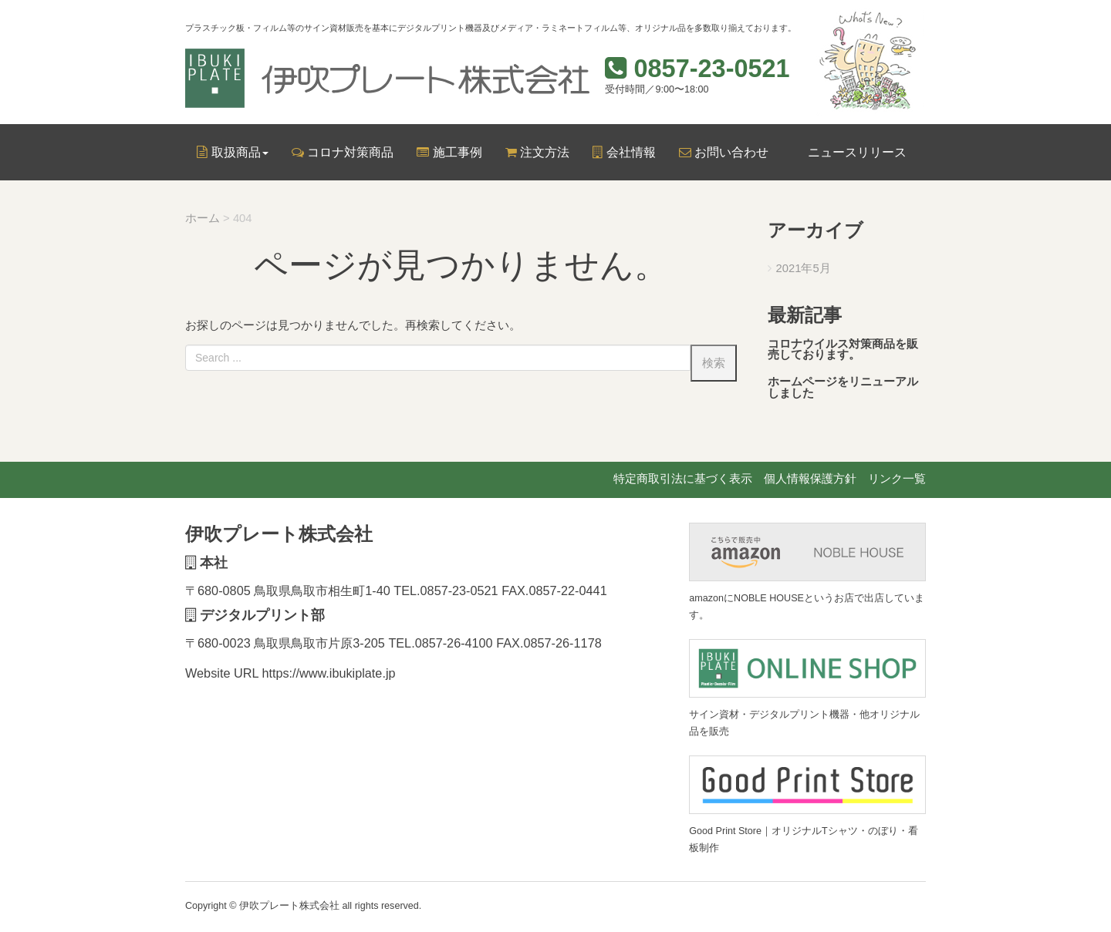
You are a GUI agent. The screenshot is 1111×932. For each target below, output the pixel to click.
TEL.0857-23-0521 (445, 590)
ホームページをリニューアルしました (843, 387)
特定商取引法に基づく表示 (682, 479)
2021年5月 (803, 268)
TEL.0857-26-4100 (440, 643)
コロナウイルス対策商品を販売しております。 (843, 350)
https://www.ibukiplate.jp (329, 673)
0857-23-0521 (711, 68)
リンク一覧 (897, 479)
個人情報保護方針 (810, 479)
